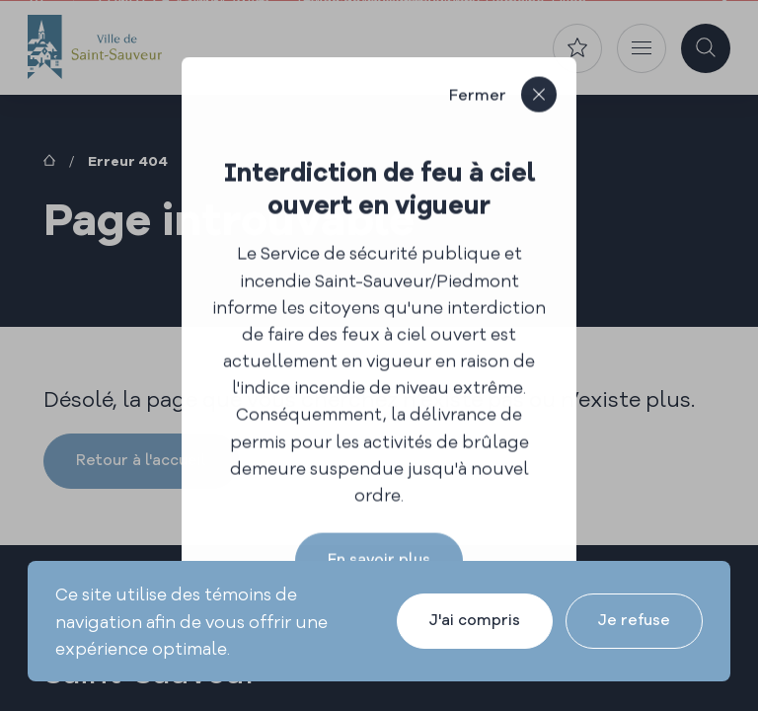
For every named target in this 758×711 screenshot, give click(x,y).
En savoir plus (379, 557)
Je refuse (634, 619)
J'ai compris (474, 619)
